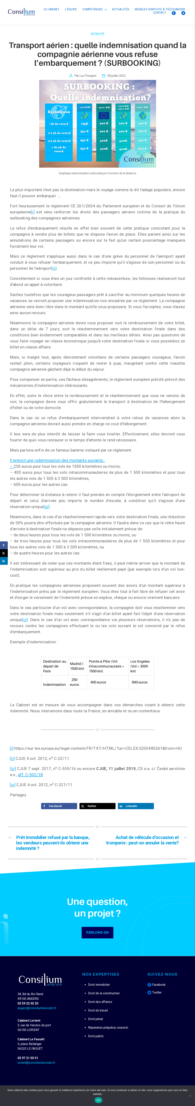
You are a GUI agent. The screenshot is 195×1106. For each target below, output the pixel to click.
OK (98, 1100)
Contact (159, 12)
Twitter (154, 992)
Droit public (96, 1036)
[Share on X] (97, 806)
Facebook (156, 985)
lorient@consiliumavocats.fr (36, 1062)
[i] (32, 212)
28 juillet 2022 (116, 76)
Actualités (120, 9)
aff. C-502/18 (30, 774)
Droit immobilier (99, 985)
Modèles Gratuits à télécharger (160, 9)
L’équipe (71, 9)
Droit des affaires (100, 1002)
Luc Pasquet (87, 76)
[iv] (25, 619)
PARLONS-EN (97, 932)
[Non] (190, 1096)
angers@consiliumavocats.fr (37, 1008)
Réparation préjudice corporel (108, 1027)
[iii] (47, 506)
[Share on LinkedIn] (136, 806)
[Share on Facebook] (59, 806)
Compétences (92, 9)
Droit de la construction (104, 993)
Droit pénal (95, 1019)
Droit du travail (98, 1010)
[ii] (54, 268)
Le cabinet (52, 9)
